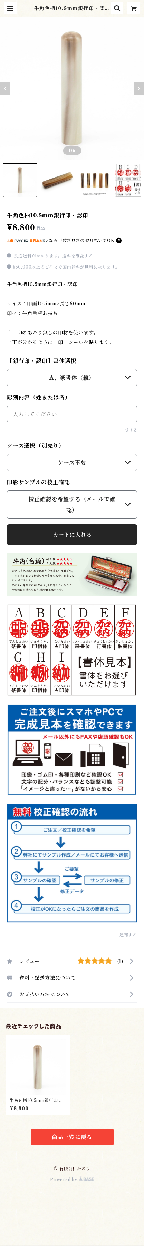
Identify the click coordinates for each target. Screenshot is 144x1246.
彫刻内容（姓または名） (39, 397)
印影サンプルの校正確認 (38, 482)
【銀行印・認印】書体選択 (42, 360)
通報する (128, 935)
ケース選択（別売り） (36, 445)
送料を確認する (77, 256)
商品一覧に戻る (72, 1137)
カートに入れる (72, 534)
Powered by (72, 1179)
